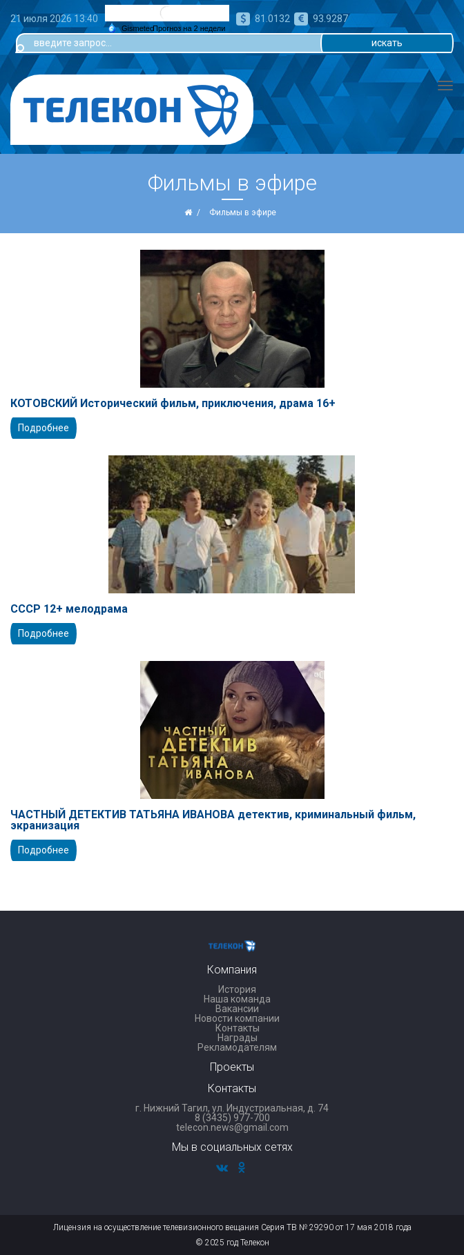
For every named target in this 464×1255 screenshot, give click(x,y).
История (237, 989)
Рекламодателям (237, 1047)
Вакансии (237, 1008)
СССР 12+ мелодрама (69, 609)
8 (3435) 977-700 (232, 1117)
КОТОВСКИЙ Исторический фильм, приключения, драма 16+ (173, 403)
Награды (238, 1037)
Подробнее (43, 427)
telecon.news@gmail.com (232, 1127)
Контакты (237, 1028)
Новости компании (237, 1018)
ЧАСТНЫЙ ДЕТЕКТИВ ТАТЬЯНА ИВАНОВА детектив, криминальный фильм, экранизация (213, 820)
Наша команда (237, 999)
